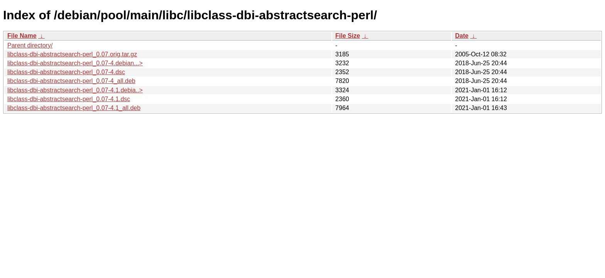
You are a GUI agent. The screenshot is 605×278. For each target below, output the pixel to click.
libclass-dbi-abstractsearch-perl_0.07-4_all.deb (71, 81)
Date (461, 35)
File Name (22, 35)
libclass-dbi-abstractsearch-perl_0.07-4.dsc (66, 72)
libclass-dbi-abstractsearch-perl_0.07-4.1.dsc (68, 99)
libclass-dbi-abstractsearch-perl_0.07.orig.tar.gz (72, 54)
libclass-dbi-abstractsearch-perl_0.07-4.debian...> (75, 63)
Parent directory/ (29, 45)
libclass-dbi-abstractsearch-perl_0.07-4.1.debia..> (75, 90)
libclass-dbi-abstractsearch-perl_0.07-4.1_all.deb (73, 108)
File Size (347, 35)
